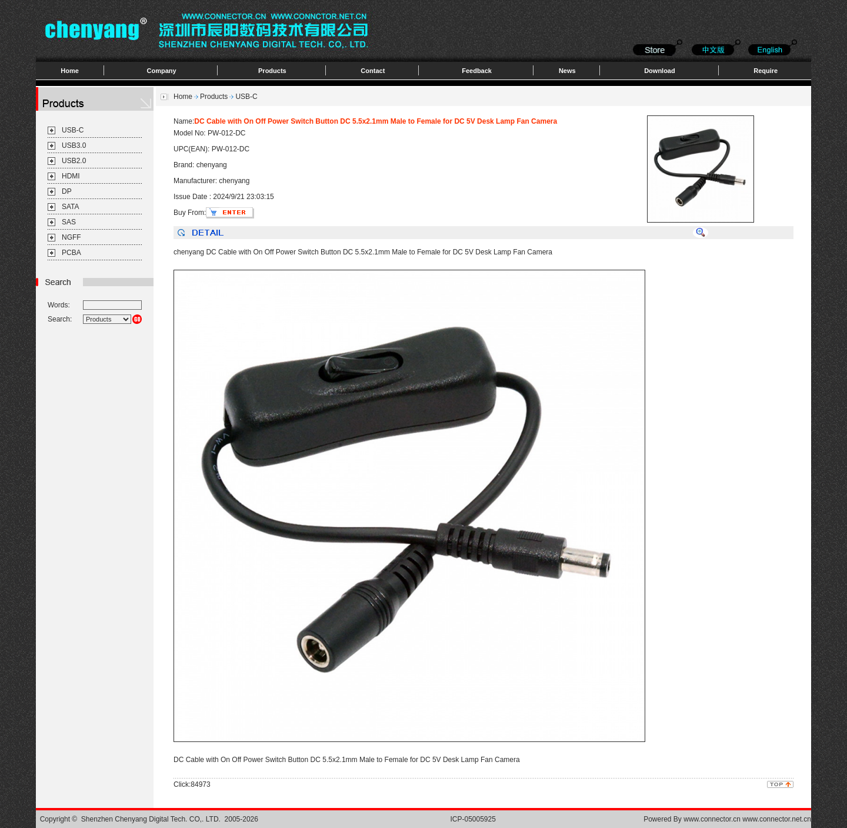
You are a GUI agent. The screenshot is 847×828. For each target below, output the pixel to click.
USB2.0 (74, 161)
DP (67, 191)
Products (272, 70)
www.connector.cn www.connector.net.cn (747, 819)
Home (70, 70)
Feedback (477, 70)
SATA (70, 207)
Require (765, 70)
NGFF (71, 237)
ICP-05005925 (473, 819)
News (567, 70)
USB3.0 (74, 145)
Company (161, 70)
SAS (69, 222)
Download (659, 70)
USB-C (73, 130)
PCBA (71, 253)
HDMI (71, 176)
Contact (373, 70)
